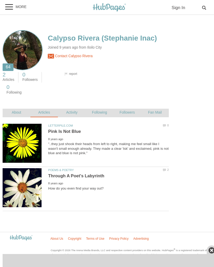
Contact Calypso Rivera (70, 56)
